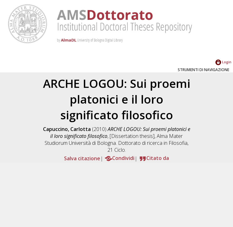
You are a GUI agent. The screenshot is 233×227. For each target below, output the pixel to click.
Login (223, 62)
